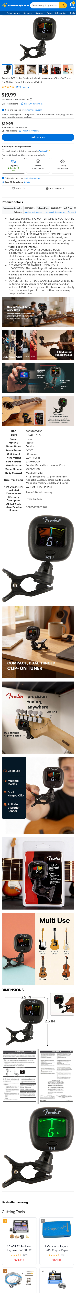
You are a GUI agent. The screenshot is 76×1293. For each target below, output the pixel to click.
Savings (39, 13)
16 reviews (24, 87)
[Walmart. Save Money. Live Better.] (15, 5)
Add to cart (38, 137)
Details (27, 182)
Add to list (18, 188)
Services (27, 13)
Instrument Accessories (55, 212)
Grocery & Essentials (56, 13)
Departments (11, 13)
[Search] (63, 5)
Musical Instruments (33, 212)
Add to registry (55, 188)
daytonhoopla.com (33, 109)
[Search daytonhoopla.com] (44, 5)
